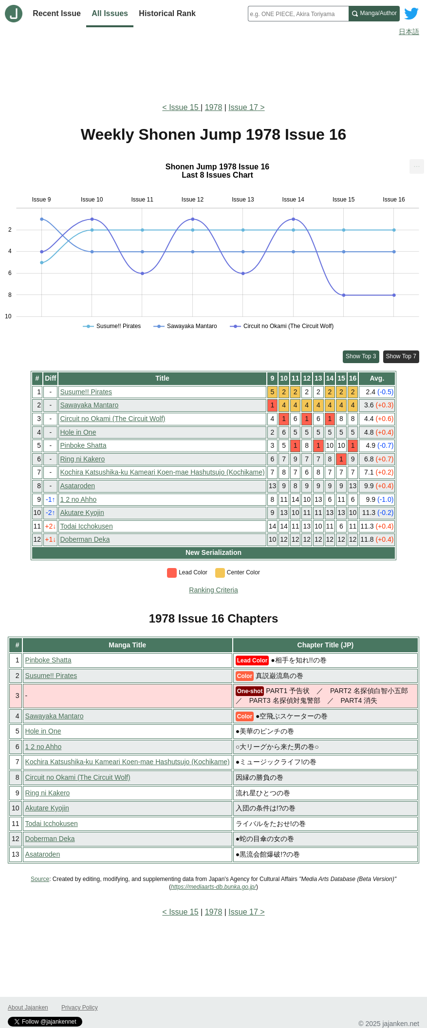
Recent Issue (57, 13)
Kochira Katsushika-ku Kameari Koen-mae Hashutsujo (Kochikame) (162, 472)
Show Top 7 (401, 356)
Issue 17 (243, 107)
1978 (214, 107)
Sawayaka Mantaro (89, 405)
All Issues (110, 13)
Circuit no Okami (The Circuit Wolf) (112, 418)
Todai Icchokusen (86, 526)
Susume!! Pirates (86, 392)
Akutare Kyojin (82, 512)
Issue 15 (185, 107)
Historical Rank (167, 13)
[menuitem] (416, 166)
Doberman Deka (85, 539)
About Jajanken (28, 1007)
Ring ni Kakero (82, 459)
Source (40, 879)
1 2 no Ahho (78, 499)
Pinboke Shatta (83, 445)
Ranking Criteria (213, 590)
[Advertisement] (213, 67)
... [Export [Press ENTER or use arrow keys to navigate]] (416, 164)
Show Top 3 (361, 356)
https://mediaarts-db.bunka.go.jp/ (213, 886)
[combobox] (298, 13)
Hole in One (78, 432)
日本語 (409, 32)
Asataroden (77, 486)
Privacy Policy (79, 1007)
